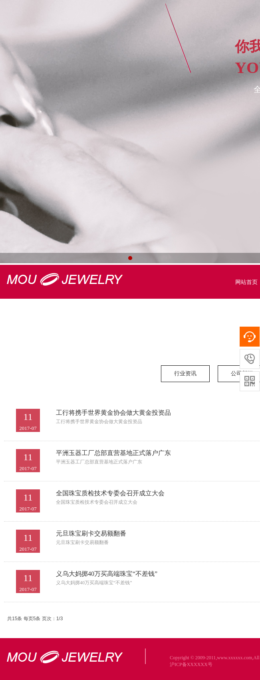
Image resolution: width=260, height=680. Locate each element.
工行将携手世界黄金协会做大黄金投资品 (113, 412)
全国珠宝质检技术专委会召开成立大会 (110, 493)
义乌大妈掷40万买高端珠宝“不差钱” (106, 573)
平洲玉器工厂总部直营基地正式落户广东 (113, 452)
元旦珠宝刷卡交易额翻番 (91, 533)
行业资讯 (185, 373)
